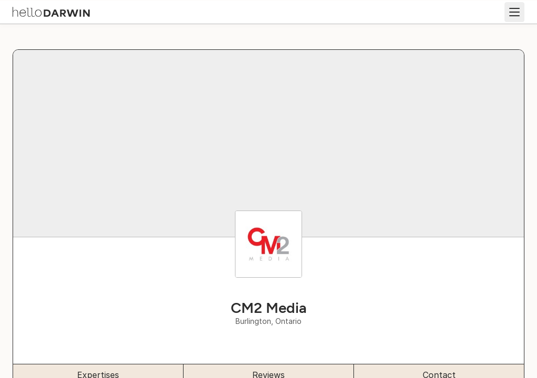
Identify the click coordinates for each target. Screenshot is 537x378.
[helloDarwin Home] (51, 11)
